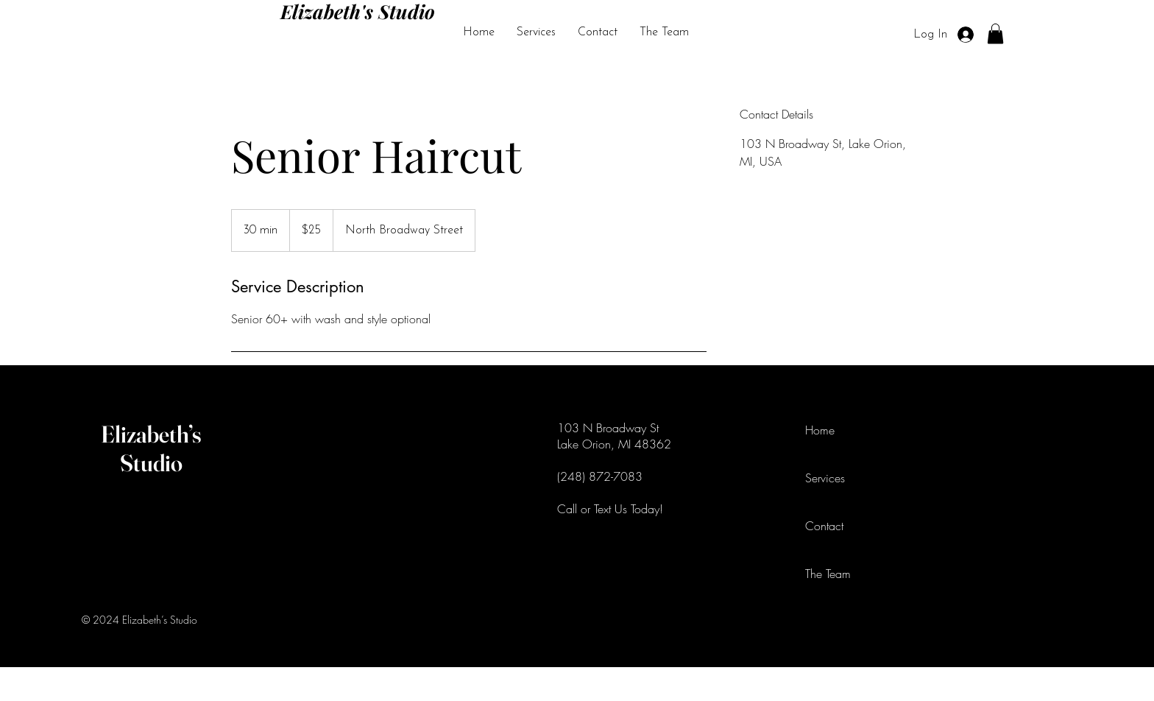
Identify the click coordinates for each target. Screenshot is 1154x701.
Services (825, 478)
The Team (828, 574)
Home (820, 430)
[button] (995, 33)
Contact (824, 526)
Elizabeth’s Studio (151, 448)
